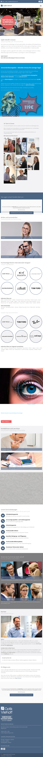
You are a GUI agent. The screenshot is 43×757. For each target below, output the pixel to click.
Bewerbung (10, 645)
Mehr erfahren (6, 421)
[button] (2, 755)
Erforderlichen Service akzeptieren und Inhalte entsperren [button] (21, 212)
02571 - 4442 (4, 1)
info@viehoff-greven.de (13, 1)
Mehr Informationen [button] (21, 209)
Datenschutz (9, 755)
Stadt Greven (18, 678)
